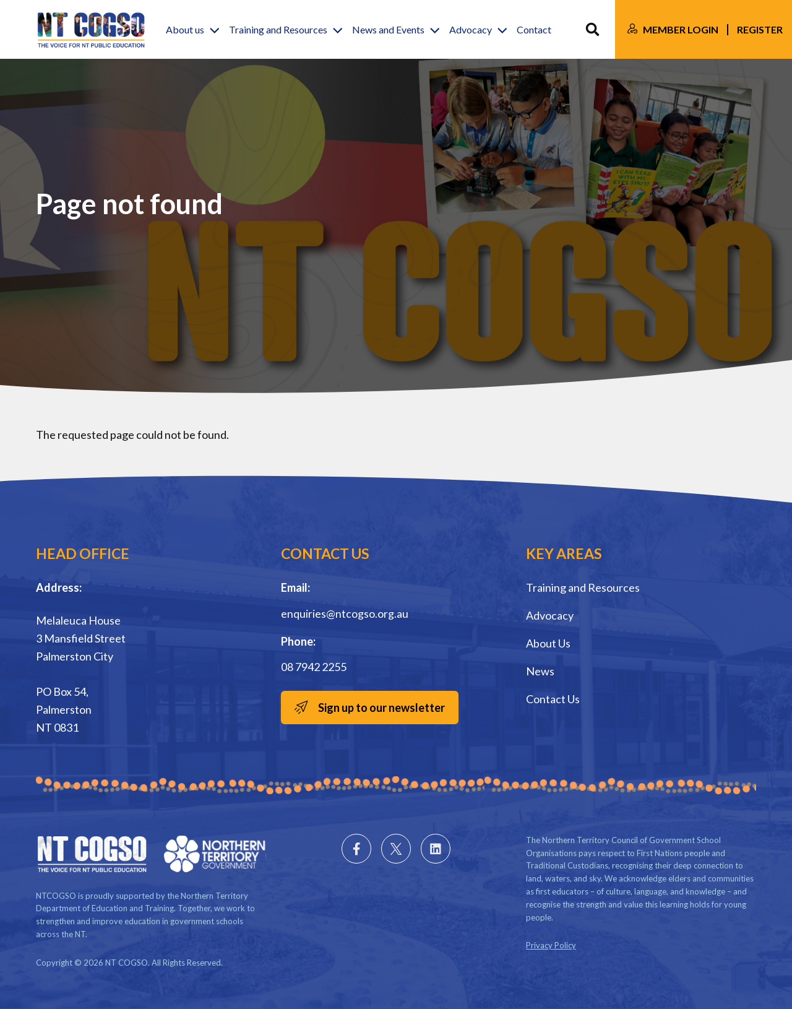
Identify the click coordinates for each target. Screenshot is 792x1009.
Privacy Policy (551, 945)
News (540, 671)
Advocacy (550, 615)
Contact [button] (534, 29)
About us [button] (185, 29)
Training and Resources (583, 587)
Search (592, 29)
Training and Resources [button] (278, 29)
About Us (548, 643)
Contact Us (553, 699)
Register (760, 29)
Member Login (680, 29)
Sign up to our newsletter (381, 707)
